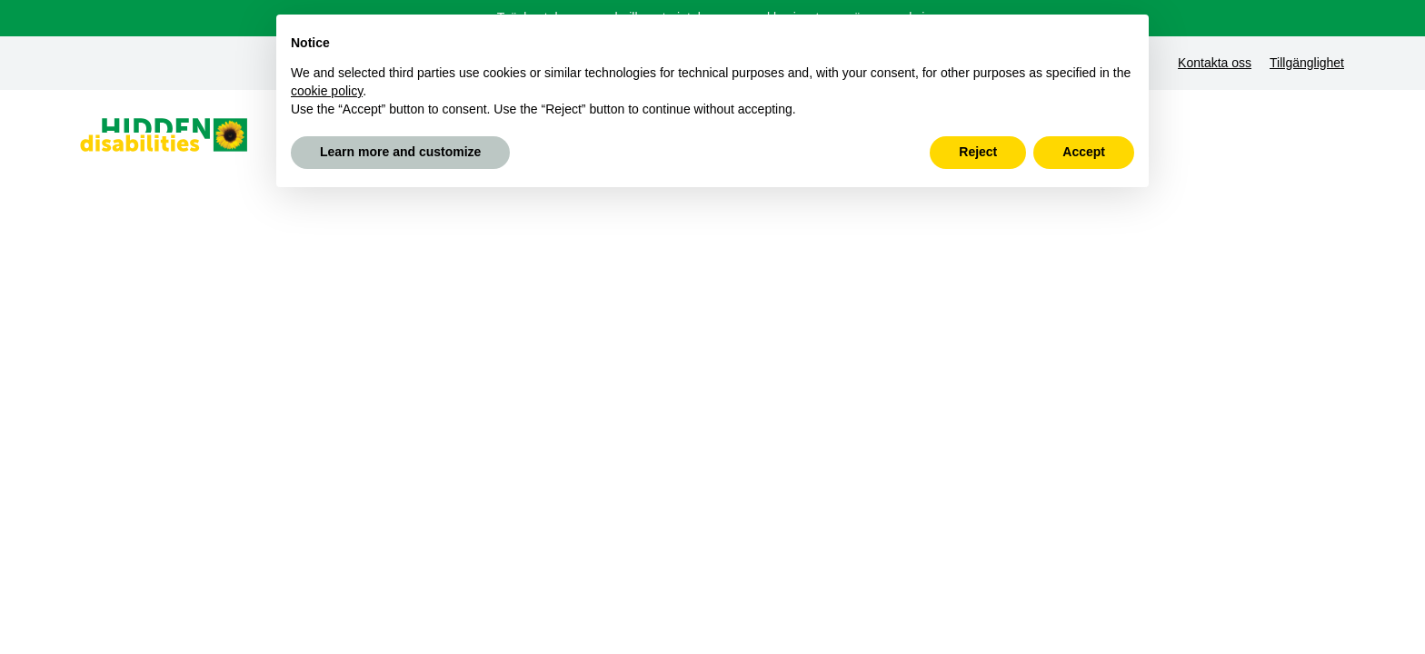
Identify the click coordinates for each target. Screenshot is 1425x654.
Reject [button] (978, 151)
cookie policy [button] (327, 91)
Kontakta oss (1214, 62)
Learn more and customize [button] (400, 151)
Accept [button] (1083, 151)
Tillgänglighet (1307, 62)
